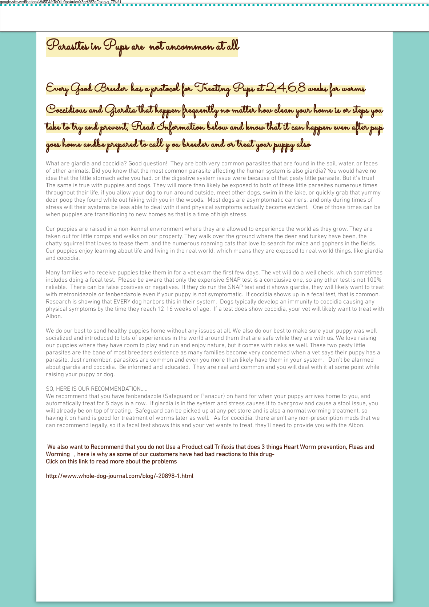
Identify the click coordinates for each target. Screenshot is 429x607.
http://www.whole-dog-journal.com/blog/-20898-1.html (119, 476)
